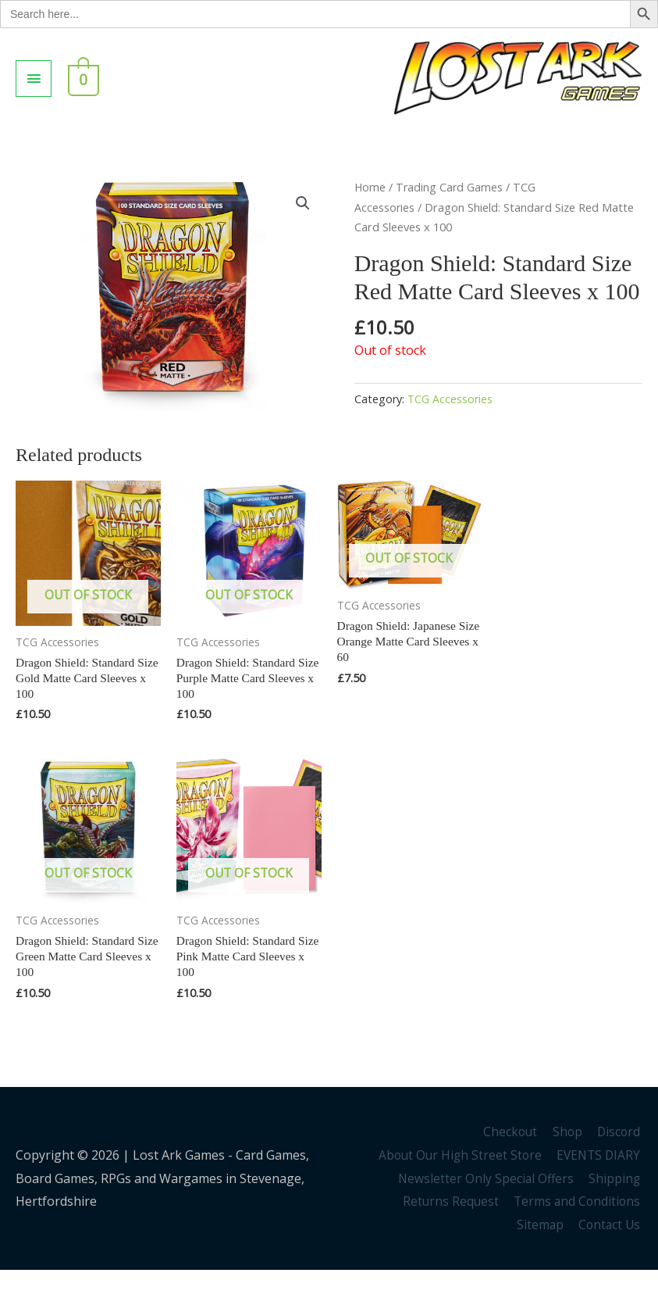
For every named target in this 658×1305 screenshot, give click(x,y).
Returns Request (448, 1236)
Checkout (508, 1166)
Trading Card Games (451, 217)
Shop (567, 1166)
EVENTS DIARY (599, 1190)
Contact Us (610, 1259)
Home (370, 217)
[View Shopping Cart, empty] (81, 93)
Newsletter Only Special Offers (485, 1213)
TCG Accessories (450, 429)
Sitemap (539, 1259)
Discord (620, 1166)
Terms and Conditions (577, 1236)
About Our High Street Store (456, 1190)
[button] (303, 234)
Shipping (616, 1213)
